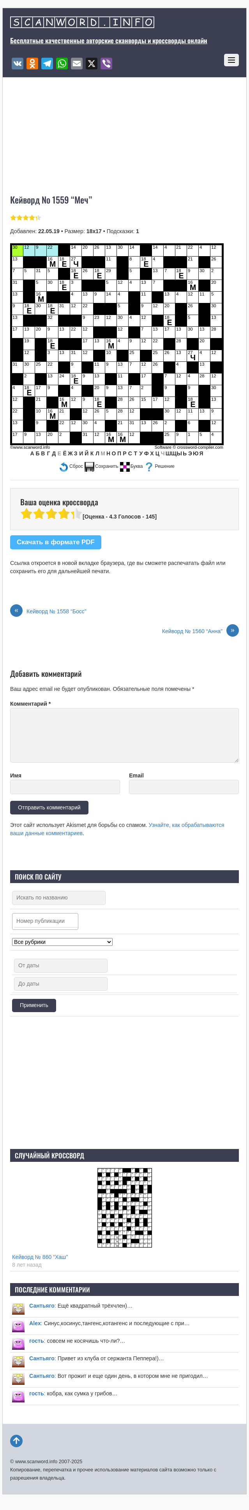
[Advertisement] (124, 1082)
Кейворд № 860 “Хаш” (40, 1257)
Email (136, 775)
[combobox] (45, 921)
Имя (15, 775)
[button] (71, 466)
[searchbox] (47, 921)
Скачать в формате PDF (56, 542)
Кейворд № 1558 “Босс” (48, 611)
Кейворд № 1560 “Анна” (200, 631)
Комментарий (30, 704)
